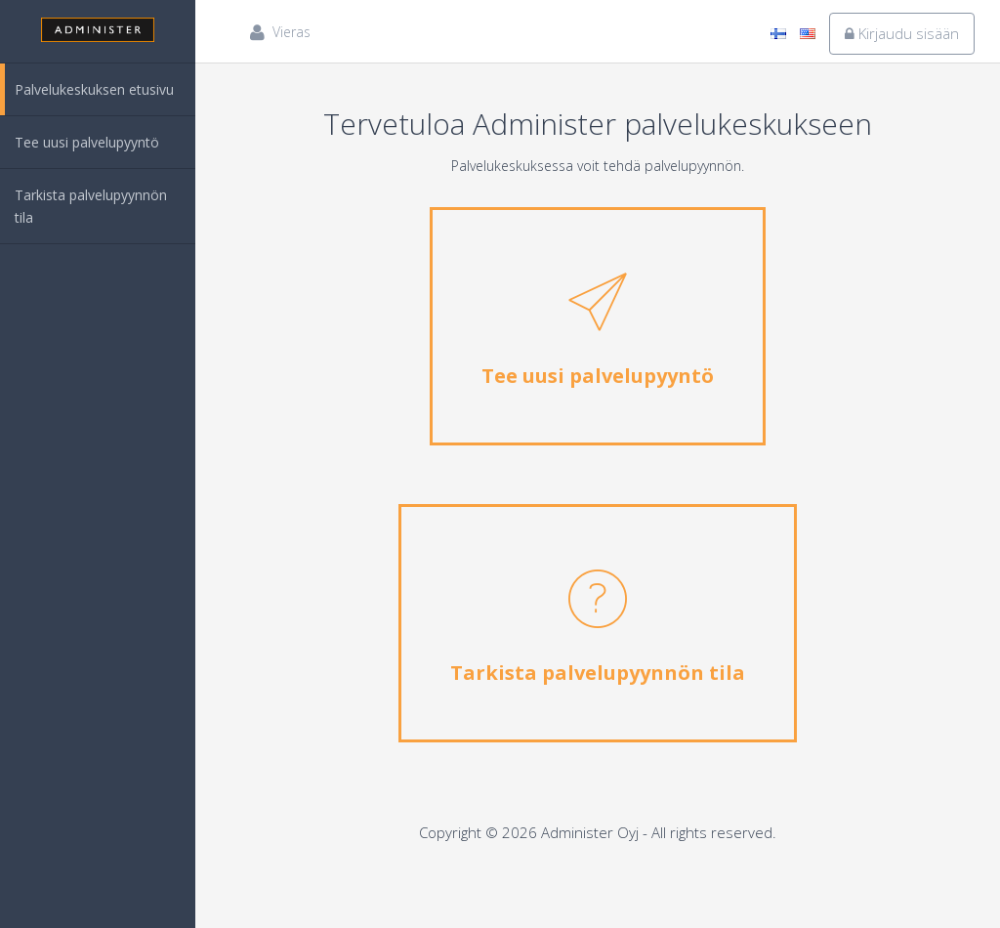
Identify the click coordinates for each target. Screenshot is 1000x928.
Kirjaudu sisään (902, 33)
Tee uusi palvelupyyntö (87, 142)
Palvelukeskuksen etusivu (94, 89)
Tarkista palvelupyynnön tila (91, 206)
